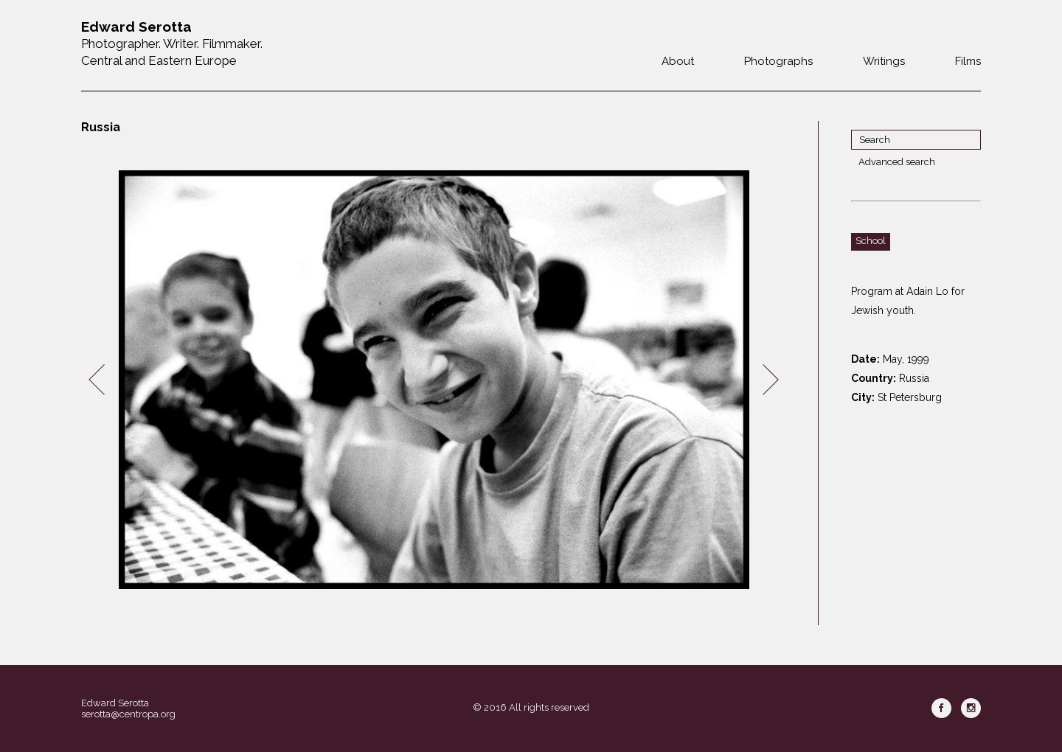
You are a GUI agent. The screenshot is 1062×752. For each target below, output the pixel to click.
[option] (433, 380)
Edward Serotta (115, 703)
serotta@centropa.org (128, 714)
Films (968, 61)
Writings (884, 61)
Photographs (778, 61)
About (678, 61)
